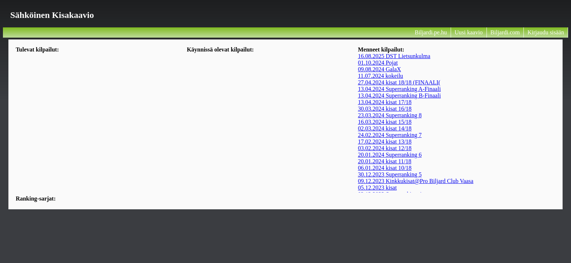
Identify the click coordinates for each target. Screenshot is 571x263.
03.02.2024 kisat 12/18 (385, 148)
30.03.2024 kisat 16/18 (385, 109)
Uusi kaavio (469, 32)
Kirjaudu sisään (545, 32)
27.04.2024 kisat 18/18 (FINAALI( (399, 82)
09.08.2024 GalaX (379, 69)
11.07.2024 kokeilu (380, 76)
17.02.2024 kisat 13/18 (385, 141)
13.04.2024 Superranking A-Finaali (399, 89)
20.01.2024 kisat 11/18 (384, 161)
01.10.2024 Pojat (378, 63)
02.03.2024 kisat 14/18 (385, 128)
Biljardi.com (505, 32)
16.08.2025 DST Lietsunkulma (394, 56)
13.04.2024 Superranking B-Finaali (399, 95)
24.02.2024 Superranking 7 (389, 135)
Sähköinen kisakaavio (52, 15)
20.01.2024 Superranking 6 (389, 155)
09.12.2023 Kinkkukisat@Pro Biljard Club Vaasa (415, 181)
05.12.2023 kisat (377, 187)
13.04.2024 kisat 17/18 (385, 102)
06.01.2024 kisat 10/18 (385, 168)
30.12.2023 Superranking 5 (389, 174)
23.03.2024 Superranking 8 (389, 115)
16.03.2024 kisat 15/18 (385, 122)
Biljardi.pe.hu (431, 32)
